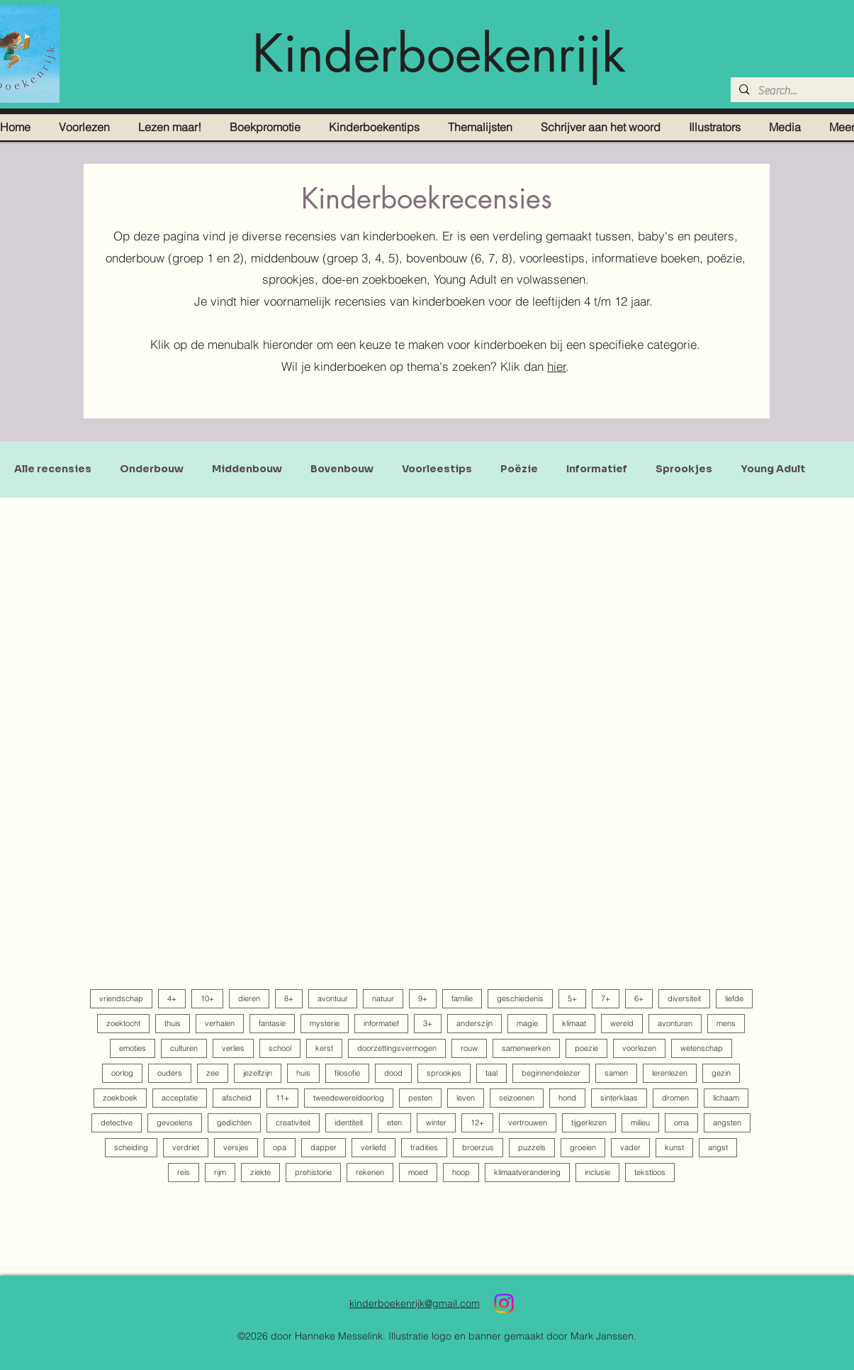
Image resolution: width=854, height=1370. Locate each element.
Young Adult (773, 469)
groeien (583, 1147)
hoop (461, 1172)
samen (616, 1073)
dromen (675, 1098)
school (280, 1048)
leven (465, 1098)
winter (436, 1122)
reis (183, 1172)
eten (394, 1122)
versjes (236, 1147)
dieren (249, 998)
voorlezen (639, 1048)
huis (303, 1073)
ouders (169, 1073)
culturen (184, 1048)
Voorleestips (437, 469)
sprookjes (444, 1073)
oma (681, 1122)
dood (393, 1073)
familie (462, 998)
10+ (207, 998)
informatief (381, 1023)
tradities (424, 1147)
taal (491, 1073)
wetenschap (701, 1048)
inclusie (597, 1172)
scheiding (131, 1147)
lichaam (726, 1098)
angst (718, 1147)
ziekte (260, 1172)
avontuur (333, 998)
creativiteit (293, 1122)
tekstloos (649, 1172)
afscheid (237, 1098)
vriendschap (121, 998)
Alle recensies (52, 469)
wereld (622, 1023)
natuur (383, 998)
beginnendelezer (551, 1073)
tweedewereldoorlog (348, 1098)
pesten (420, 1098)
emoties (132, 1048)
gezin (721, 1073)
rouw (469, 1048)
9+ (422, 998)
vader (630, 1147)
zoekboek (120, 1098)
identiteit (349, 1122)
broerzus (478, 1147)
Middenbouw (247, 469)
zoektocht (123, 1023)
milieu (640, 1122)
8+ (288, 998)
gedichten (234, 1122)
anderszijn (474, 1023)
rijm (220, 1172)
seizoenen (516, 1098)
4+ (171, 998)
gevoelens (175, 1122)
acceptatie (180, 1098)
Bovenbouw (341, 469)
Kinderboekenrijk (439, 54)
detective (117, 1122)
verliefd (373, 1147)
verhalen (220, 1023)
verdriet (185, 1147)
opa (279, 1147)
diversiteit (684, 998)
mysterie (324, 1023)
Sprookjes (684, 469)
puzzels (532, 1147)
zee (212, 1073)
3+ (427, 1023)
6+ (639, 998)
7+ (605, 998)
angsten (727, 1122)
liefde (734, 998)
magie (527, 1023)
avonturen (675, 1023)
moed (418, 1172)
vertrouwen (527, 1122)
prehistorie (313, 1172)
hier (556, 366)
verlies (233, 1048)
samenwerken (526, 1048)
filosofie (347, 1073)
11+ (282, 1098)
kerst (324, 1048)
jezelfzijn (257, 1073)
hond (567, 1098)
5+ (572, 998)
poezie (586, 1048)
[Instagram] (504, 1303)
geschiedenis (520, 998)
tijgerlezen (589, 1122)
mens (726, 1023)
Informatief (596, 469)
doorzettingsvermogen (397, 1048)
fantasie (272, 1023)
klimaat (574, 1023)
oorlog (122, 1073)
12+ (477, 1122)
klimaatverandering (527, 1172)
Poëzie (519, 469)
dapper (323, 1147)
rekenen (370, 1172)
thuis (172, 1023)
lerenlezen (669, 1073)
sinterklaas (619, 1098)
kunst (674, 1147)
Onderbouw (152, 469)
